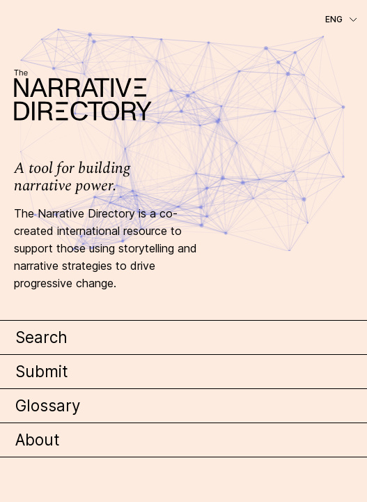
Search (41, 337)
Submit (41, 371)
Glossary (47, 405)
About (37, 439)
